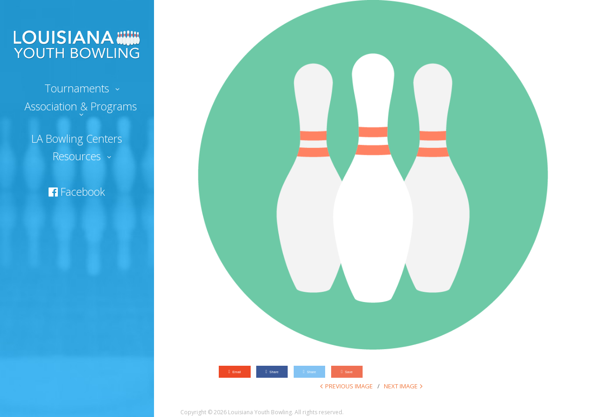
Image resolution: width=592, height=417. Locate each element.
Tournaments (76, 88)
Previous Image (349, 386)
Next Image (401, 386)
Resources (77, 156)
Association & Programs (81, 106)
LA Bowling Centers (76, 138)
